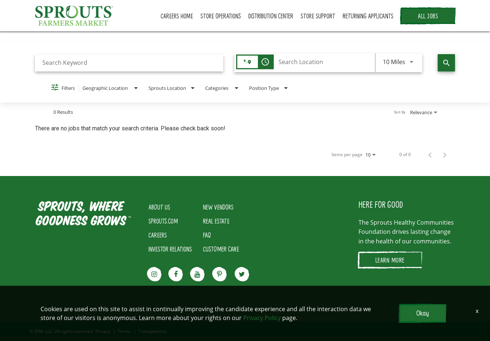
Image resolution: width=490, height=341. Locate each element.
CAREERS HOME (177, 16)
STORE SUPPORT (318, 16)
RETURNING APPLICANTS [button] (368, 16)
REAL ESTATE (216, 221)
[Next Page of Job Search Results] (444, 154)
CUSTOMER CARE (221, 249)
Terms (124, 331)
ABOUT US (159, 207)
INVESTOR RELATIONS (170, 249)
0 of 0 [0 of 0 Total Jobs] (405, 154)
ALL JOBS (428, 16)
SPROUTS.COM (163, 221)
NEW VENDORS (218, 207)
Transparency (152, 331)
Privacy (102, 331)
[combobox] (129, 62)
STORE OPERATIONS (220, 16)
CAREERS (157, 235)
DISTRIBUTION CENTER (270, 16)
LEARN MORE (390, 260)
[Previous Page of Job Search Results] (430, 154)
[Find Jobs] (446, 62)
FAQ (207, 235)
